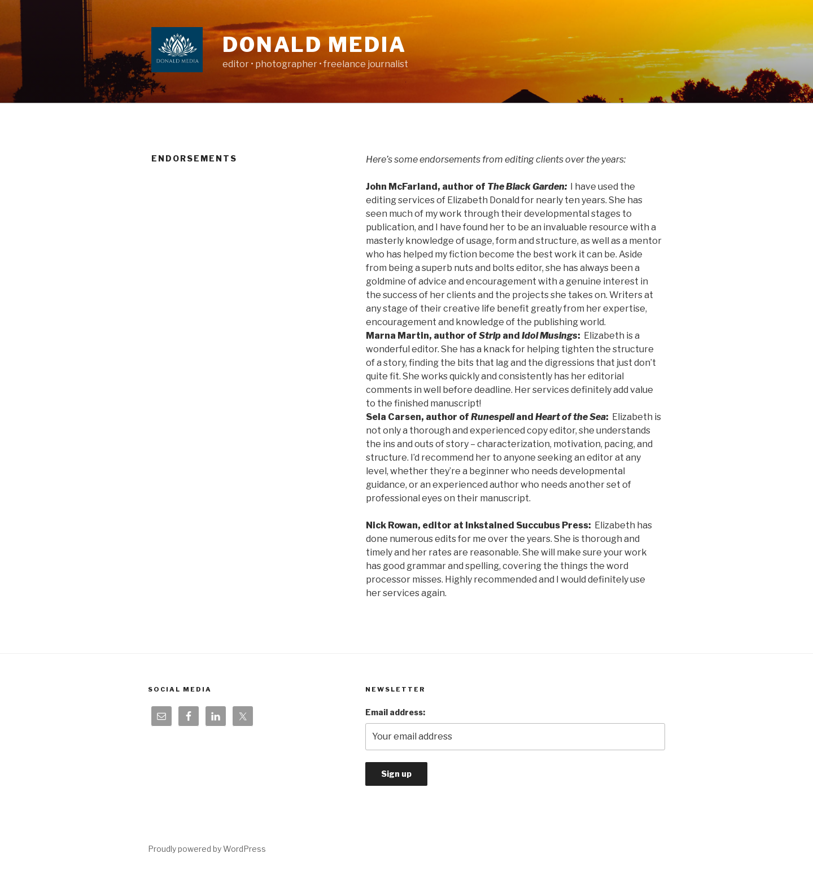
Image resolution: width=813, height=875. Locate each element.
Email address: (395, 712)
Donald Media (314, 44)
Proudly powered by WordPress (207, 849)
